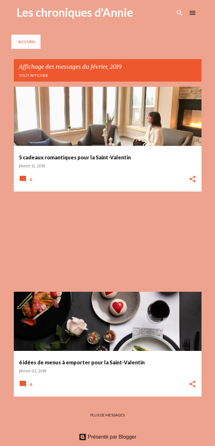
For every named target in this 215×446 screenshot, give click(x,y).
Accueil (26, 41)
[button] (192, 179)
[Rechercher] (180, 13)
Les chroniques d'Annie (74, 12)
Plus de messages (107, 415)
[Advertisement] (108, 242)
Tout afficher (33, 75)
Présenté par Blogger (108, 437)
